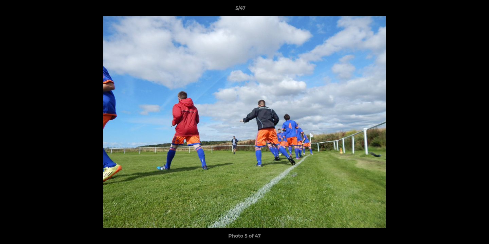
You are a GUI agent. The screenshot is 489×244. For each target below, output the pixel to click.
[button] (460, 10)
